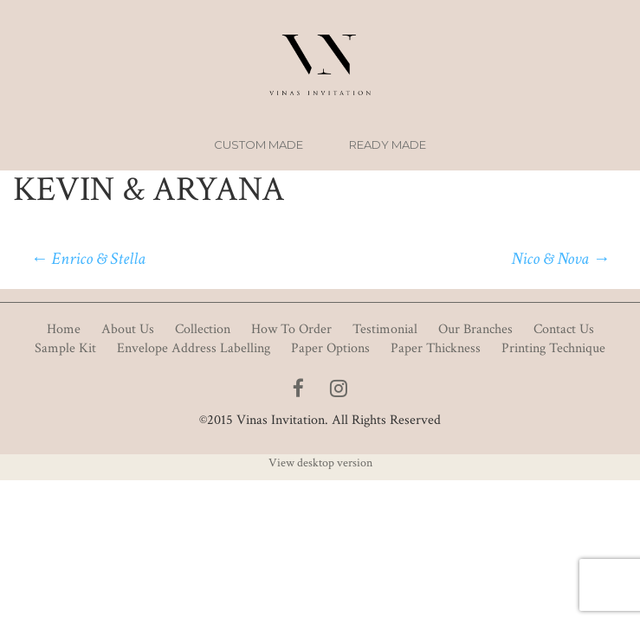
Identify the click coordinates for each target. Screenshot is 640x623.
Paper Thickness (436, 348)
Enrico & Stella (87, 258)
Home (64, 329)
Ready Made (387, 144)
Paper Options (330, 348)
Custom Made (258, 144)
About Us (127, 329)
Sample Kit (65, 348)
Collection (202, 329)
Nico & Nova (560, 258)
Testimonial (384, 329)
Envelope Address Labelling (193, 348)
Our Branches (475, 329)
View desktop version (320, 463)
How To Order (291, 329)
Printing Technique (553, 348)
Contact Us (563, 329)
